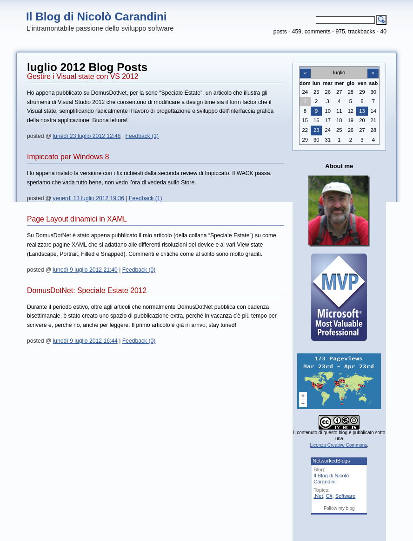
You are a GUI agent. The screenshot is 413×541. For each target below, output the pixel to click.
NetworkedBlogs (331, 460)
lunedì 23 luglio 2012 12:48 (87, 136)
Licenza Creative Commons (338, 445)
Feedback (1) (142, 136)
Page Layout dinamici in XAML (77, 219)
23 (316, 130)
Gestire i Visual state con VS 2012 (82, 76)
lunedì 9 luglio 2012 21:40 (85, 270)
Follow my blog (339, 508)
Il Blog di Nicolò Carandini (96, 16)
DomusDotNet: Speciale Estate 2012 (87, 290)
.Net (318, 496)
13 (362, 111)
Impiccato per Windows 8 (68, 157)
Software (345, 496)
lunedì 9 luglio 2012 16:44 (85, 341)
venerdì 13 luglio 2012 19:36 (88, 198)
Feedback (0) (139, 270)
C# (329, 496)
